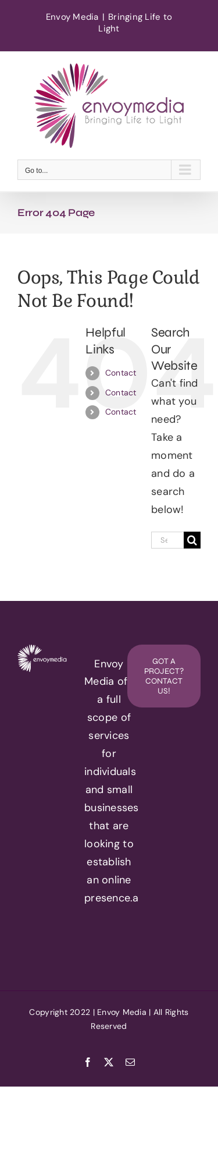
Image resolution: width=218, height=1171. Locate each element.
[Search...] (167, 540)
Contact (121, 372)
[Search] (192, 540)
